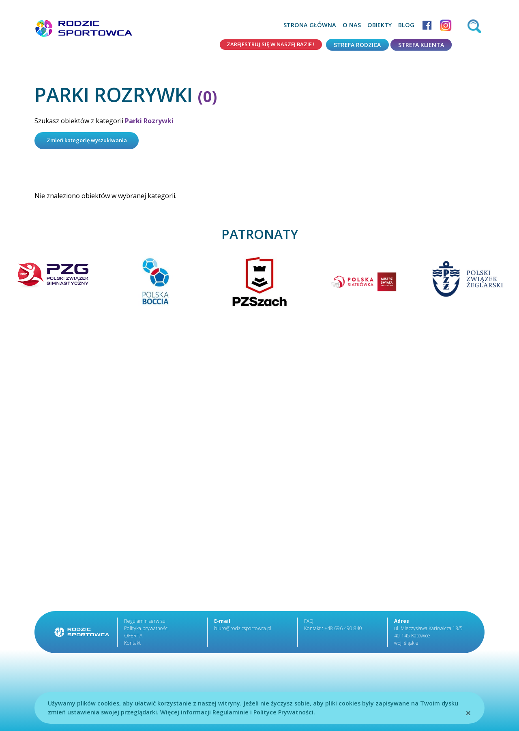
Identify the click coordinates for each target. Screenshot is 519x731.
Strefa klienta (421, 45)
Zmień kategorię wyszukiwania (91, 141)
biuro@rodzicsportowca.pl (241, 629)
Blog (406, 25)
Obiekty (379, 25)
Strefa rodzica (357, 45)
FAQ (308, 622)
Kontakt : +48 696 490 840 (333, 629)
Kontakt (132, 644)
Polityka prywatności (146, 629)
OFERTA (133, 636)
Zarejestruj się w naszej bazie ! (266, 45)
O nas (352, 25)
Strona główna (309, 25)
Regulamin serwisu (144, 622)
